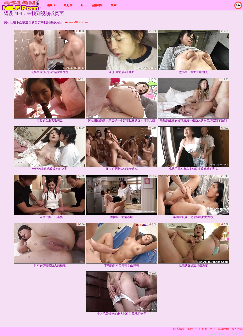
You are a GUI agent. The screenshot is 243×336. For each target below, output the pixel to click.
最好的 (68, 5)
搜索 (113, 5)
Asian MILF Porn (76, 22)
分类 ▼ (51, 5)
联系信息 (179, 329)
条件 (190, 329)
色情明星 (97, 5)
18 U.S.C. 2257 (205, 329)
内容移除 (223, 329)
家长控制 (237, 329)
